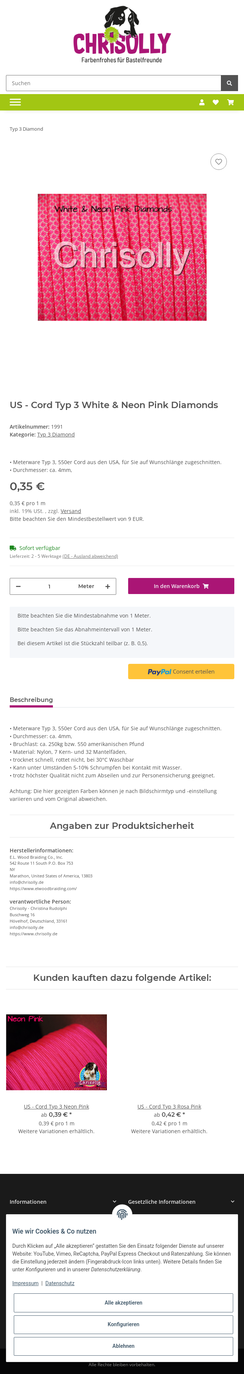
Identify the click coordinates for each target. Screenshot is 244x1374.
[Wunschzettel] (216, 102)
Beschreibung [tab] (31, 699)
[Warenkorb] (230, 102)
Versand (71, 511)
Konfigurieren (123, 1324)
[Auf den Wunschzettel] (218, 161)
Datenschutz (60, 1283)
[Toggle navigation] (15, 102)
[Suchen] (113, 83)
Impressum (25, 1283)
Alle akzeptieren (123, 1303)
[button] (202, 102)
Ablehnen (123, 1346)
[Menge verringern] (18, 586)
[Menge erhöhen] (107, 586)
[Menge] (49, 586)
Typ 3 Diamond (56, 434)
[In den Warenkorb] (181, 586)
